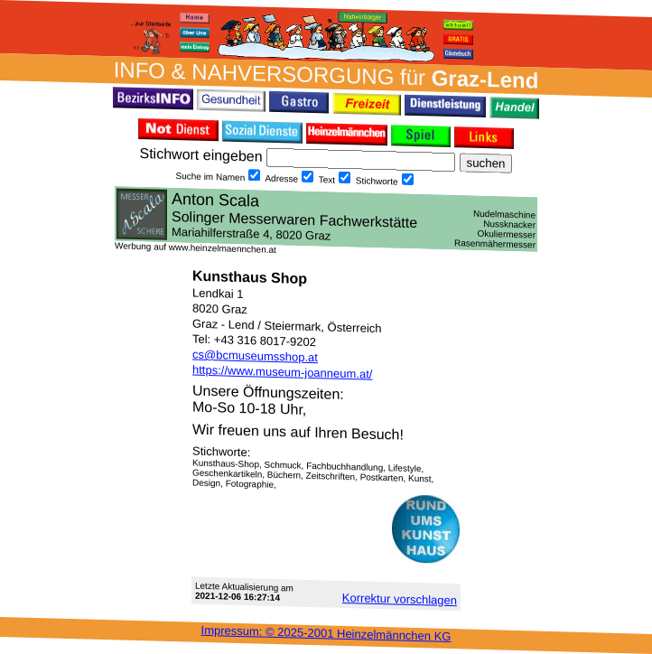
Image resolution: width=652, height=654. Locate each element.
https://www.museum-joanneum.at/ (282, 372)
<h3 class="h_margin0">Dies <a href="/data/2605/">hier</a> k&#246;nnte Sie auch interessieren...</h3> (326, 218)
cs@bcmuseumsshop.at (255, 356)
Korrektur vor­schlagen (399, 599)
